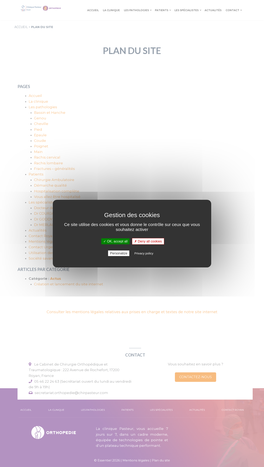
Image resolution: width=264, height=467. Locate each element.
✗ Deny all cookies (148, 241)
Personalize (118, 253)
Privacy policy (143, 253)
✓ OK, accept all (115, 241)
